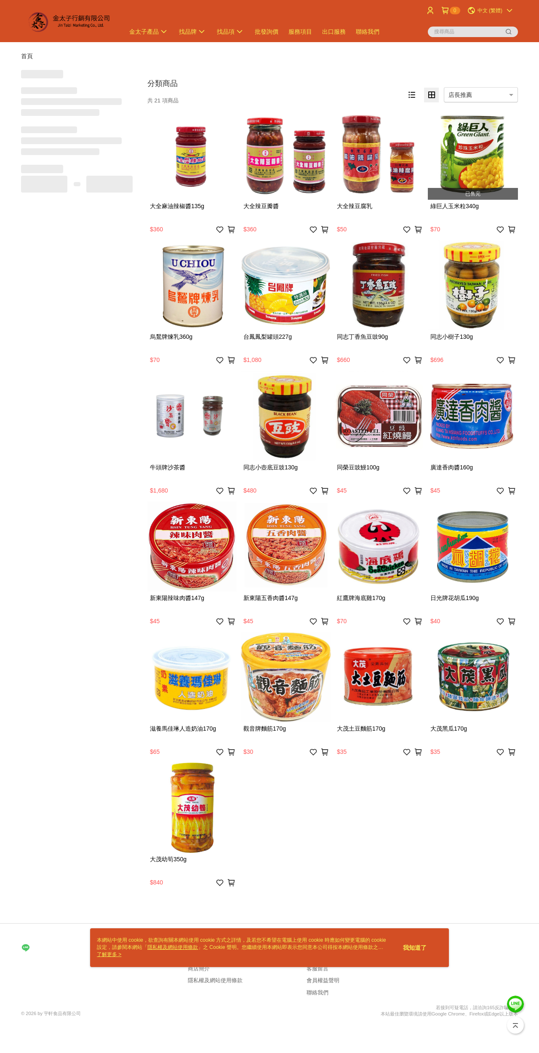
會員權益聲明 (323, 980)
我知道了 (415, 947)
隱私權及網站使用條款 (215, 980)
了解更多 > (109, 954)
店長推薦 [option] (460, 94)
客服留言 (317, 968)
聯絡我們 (317, 992)
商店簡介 (199, 968)
